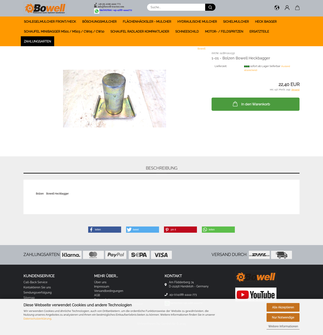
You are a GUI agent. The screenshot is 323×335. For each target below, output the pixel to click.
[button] (277, 8)
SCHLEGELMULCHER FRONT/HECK (50, 22)
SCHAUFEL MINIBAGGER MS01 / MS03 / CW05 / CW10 (64, 31)
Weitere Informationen (283, 326)
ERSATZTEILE (259, 31)
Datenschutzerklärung (37, 318)
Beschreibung (161, 168)
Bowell (201, 48)
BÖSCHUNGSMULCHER (99, 22)
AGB (97, 295)
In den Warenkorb (251, 103)
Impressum (101, 286)
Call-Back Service (35, 282)
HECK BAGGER (266, 22)
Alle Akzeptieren (283, 307)
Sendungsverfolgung (37, 292)
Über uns (100, 282)
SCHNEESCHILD (187, 31)
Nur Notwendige (283, 317)
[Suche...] (210, 7)
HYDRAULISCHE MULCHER (197, 22)
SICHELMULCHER (236, 22)
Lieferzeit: (221, 66)
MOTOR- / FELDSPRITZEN (224, 31)
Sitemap (29, 297)
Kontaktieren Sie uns (37, 287)
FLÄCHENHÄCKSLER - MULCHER (147, 22)
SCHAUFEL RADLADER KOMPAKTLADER (139, 31)
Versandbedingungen (108, 291)
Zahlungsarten (37, 41)
